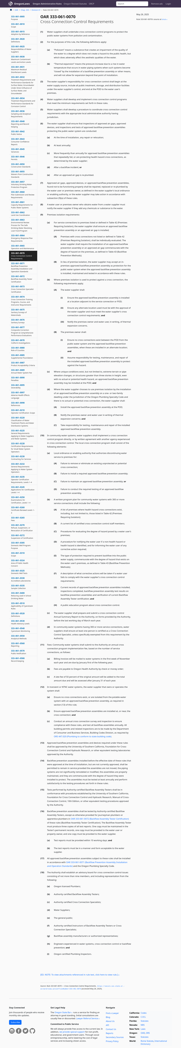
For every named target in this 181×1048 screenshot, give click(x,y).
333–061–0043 (20, 142)
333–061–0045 (18, 150)
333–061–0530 (20, 622)
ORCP (91, 3)
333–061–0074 (22, 300)
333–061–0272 (22, 536)
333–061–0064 (22, 238)
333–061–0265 (18, 519)
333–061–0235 (21, 479)
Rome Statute (147, 1041)
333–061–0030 (21, 59)
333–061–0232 (21, 468)
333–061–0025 (21, 49)
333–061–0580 (18, 659)
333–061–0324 (19, 563)
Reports (109, 1033)
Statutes (144, 1021)
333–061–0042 (18, 132)
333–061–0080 (18, 349)
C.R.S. (143, 1017)
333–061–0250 (20, 500)
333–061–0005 (18, 17)
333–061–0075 (19, 312)
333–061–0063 (21, 225)
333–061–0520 (18, 614)
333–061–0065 (22, 247)
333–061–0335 (18, 586)
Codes (143, 1013)
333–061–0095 (18, 386)
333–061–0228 (22, 447)
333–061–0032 (23, 85)
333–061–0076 (18, 321)
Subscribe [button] (15, 1022)
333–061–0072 (21, 279)
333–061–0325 (19, 572)
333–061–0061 (22, 205)
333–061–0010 (18, 25)
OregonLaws (22, 3)
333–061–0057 (21, 184)
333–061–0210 (23, 411)
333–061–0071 (21, 267)
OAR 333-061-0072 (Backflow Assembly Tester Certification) (100, 818)
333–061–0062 (20, 213)
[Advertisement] (153, 64)
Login (168, 3)
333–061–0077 (22, 331)
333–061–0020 (18, 40)
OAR (16, 10)
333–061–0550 (19, 637)
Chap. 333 (25, 10)
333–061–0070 (21, 256)
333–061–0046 (18, 158)
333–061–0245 (22, 490)
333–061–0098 (18, 404)
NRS (143, 1025)
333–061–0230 (21, 457)
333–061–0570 (18, 652)
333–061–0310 (18, 554)
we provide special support (72, 1031)
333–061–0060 (22, 195)
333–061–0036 (21, 114)
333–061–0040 (20, 124)
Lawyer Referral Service (87, 1018)
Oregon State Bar (63, 1012)
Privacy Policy (112, 1041)
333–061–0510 (22, 606)
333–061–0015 (20, 32)
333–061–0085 (22, 356)
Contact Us (111, 1029)
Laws (143, 1029)
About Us (110, 1021)
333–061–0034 (23, 102)
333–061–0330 (21, 579)
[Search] (132, 3)
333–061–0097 (20, 395)
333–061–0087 (23, 364)
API (107, 1025)
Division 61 (36, 10)
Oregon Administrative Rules (47, 3)
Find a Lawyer (112, 1013)
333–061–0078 (20, 341)
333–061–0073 (22, 289)
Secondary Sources (115, 1037)
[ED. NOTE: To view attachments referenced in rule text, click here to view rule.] (79, 974)
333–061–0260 (23, 510)
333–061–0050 (20, 165)
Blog (108, 1017)
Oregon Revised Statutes (75, 3)
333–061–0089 (21, 371)
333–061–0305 (21, 545)
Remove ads (157, 3)
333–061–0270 (22, 528)
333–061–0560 (18, 644)
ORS (148, 1033)
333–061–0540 (20, 629)
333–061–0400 (21, 596)
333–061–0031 (19, 70)
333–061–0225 (22, 434)
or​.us (164, 19)
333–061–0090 (18, 378)
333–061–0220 (22, 421)
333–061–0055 (22, 174)
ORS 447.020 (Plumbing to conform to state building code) (82, 736)
